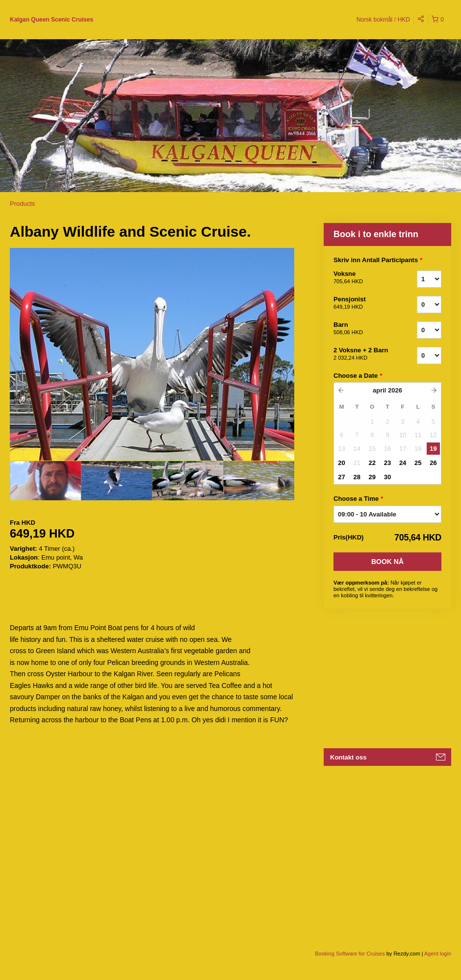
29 (372, 477)
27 (341, 477)
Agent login (437, 953)
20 (341, 462)
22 (372, 462)
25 (417, 462)
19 (433, 448)
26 (433, 462)
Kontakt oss (348, 757)
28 (356, 477)
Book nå (387, 561)
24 (402, 462)
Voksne (362, 278)
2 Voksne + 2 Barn (362, 354)
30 (387, 477)
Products (22, 203)
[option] (45, 480)
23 (387, 462)
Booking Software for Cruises (350, 953)
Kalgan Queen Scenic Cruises (51, 19)
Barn (362, 329)
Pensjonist (362, 303)
